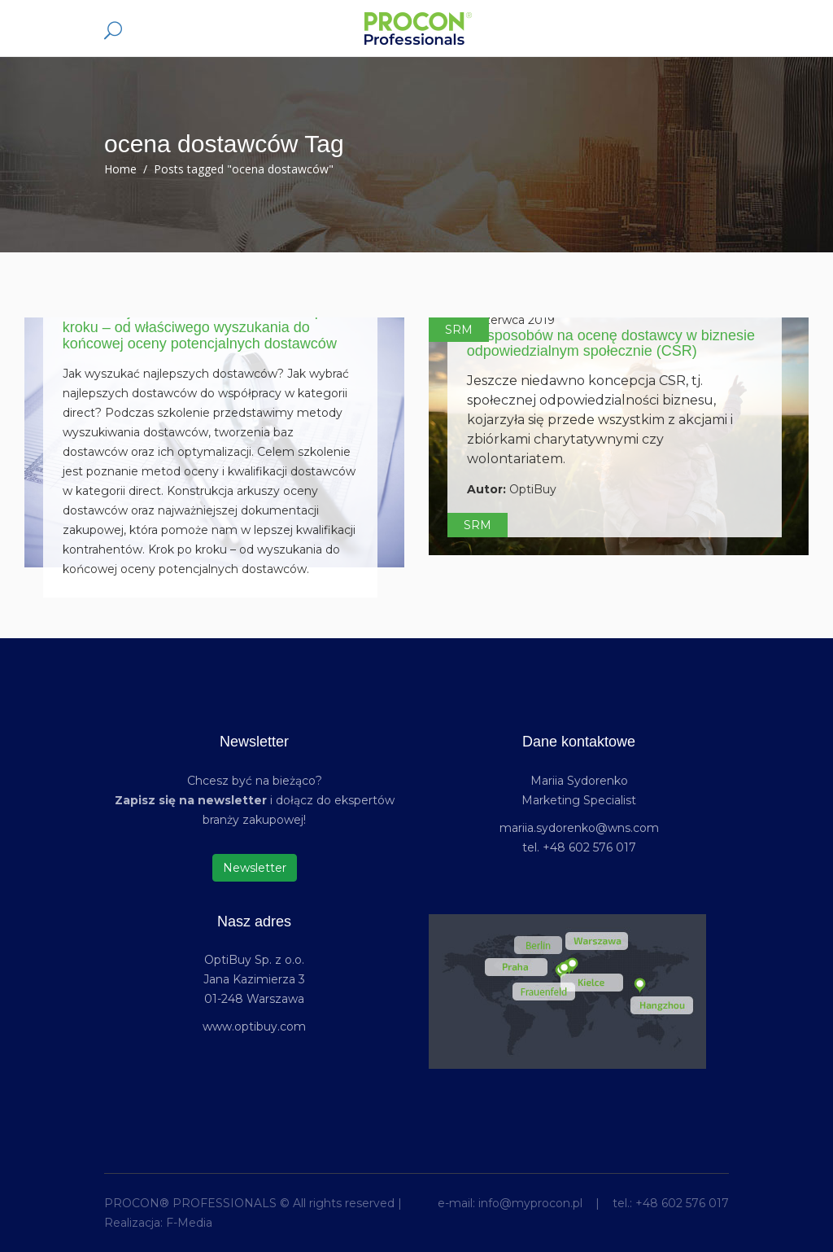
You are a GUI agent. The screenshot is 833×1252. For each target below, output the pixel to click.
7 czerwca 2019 (511, 320)
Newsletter (254, 867)
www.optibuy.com (254, 1026)
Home (120, 169)
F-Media (189, 1222)
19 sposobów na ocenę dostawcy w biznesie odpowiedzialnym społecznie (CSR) (611, 343)
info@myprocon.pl (530, 1203)
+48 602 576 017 (682, 1203)
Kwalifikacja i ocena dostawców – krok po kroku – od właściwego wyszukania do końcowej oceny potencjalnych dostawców (200, 327)
